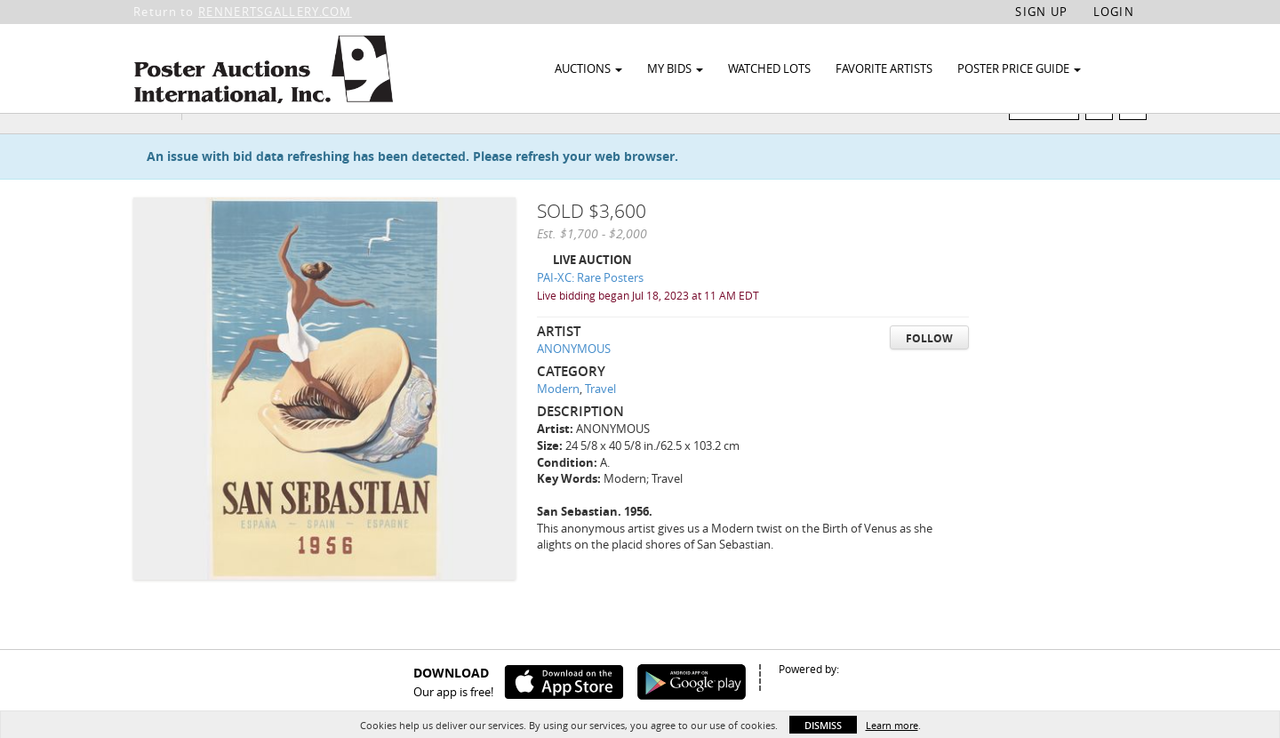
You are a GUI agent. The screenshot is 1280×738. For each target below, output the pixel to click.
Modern (558, 423)
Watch (1051, 140)
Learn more (892, 725)
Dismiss (823, 725)
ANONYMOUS (574, 383)
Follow (929, 372)
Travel (600, 423)
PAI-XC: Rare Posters (590, 312)
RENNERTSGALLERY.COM (275, 12)
